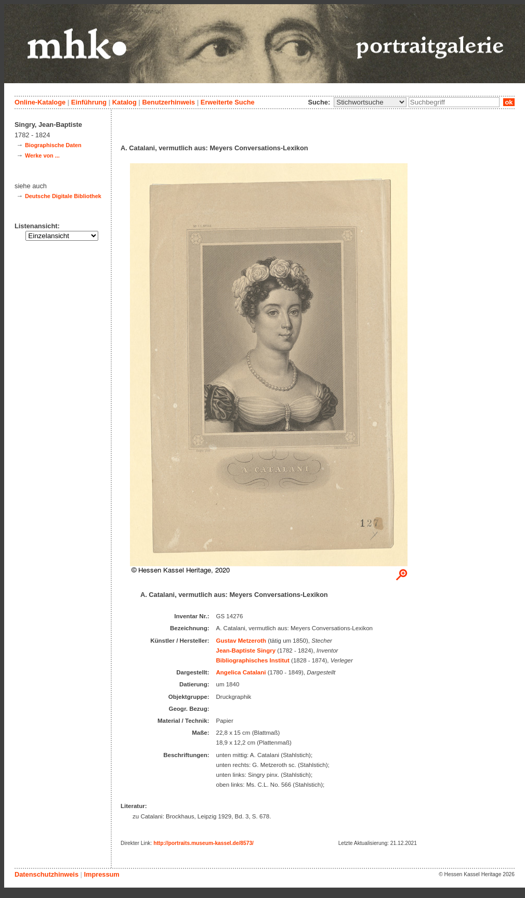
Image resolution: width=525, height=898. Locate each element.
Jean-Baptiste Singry (246, 650)
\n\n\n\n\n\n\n (370, 102)
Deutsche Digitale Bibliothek (63, 196)
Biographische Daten (53, 145)
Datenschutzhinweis (46, 874)
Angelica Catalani (241, 672)
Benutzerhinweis (168, 102)
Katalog (124, 102)
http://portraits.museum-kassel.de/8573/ (203, 843)
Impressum (101, 874)
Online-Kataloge (40, 102)
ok (509, 102)
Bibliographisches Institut (253, 660)
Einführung (89, 102)
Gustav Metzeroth (241, 640)
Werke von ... (42, 155)
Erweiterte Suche (228, 102)
